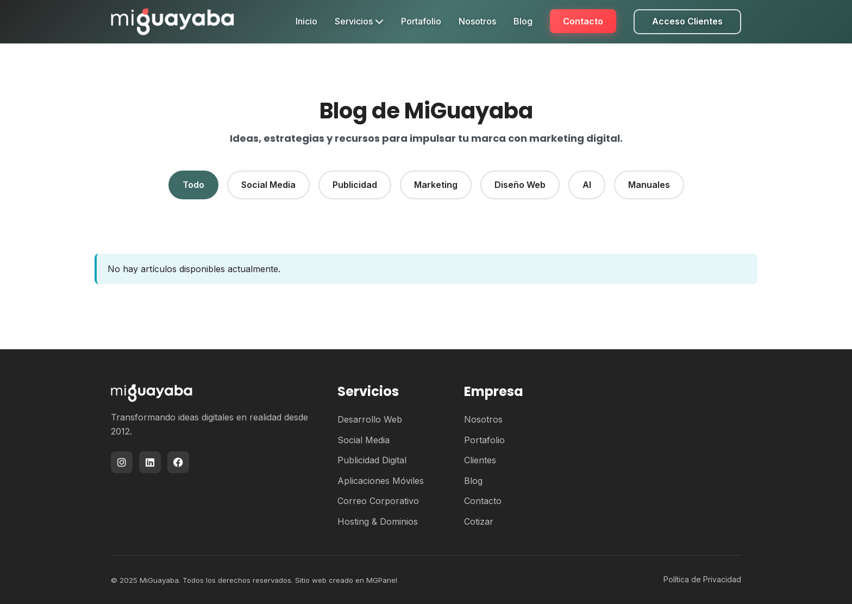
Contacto (583, 21)
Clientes (480, 460)
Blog (522, 21)
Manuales (649, 184)
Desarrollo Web (369, 419)
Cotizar (478, 521)
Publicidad (355, 184)
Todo (193, 184)
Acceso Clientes (687, 21)
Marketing (436, 184)
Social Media (268, 184)
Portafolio (421, 21)
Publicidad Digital (371, 460)
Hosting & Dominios (377, 521)
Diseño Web (520, 184)
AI (586, 184)
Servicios (359, 21)
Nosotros (477, 21)
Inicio (306, 21)
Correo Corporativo (378, 500)
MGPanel (381, 580)
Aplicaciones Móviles (380, 480)
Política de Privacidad (702, 579)
